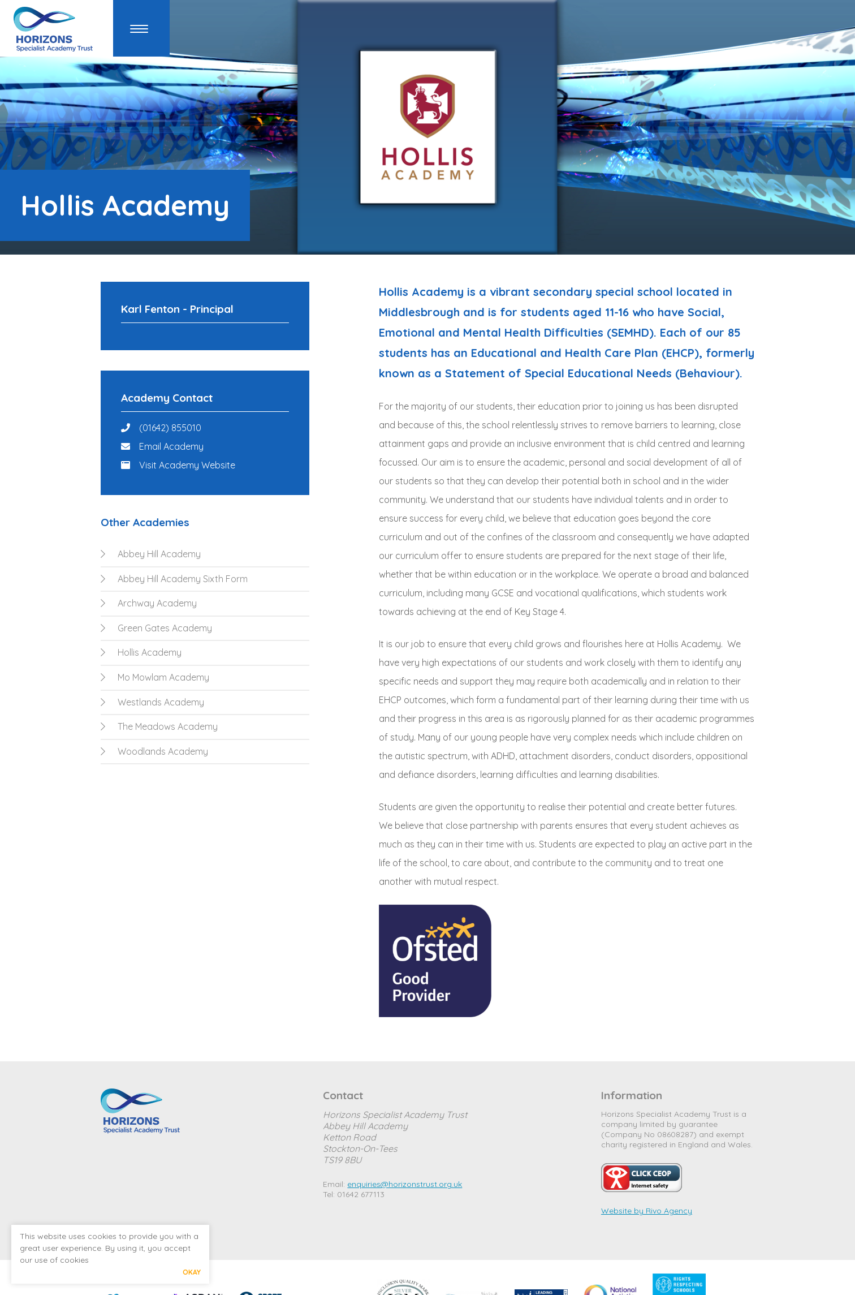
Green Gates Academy (156, 628)
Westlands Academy (152, 702)
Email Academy (171, 446)
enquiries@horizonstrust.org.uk (404, 1184)
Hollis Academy (141, 652)
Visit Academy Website (187, 465)
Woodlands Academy (154, 751)
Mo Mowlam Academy (155, 677)
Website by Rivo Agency (646, 1211)
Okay (192, 1272)
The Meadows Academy (159, 726)
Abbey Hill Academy (151, 554)
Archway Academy (149, 603)
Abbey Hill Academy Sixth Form (174, 578)
